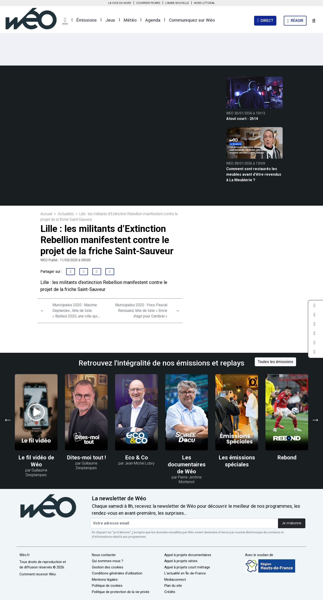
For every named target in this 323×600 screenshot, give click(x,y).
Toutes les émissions (275, 361)
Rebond (287, 457)
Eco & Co (136, 457)
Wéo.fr (24, 555)
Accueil (46, 214)
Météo (130, 20)
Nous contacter (104, 555)
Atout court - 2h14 (242, 118)
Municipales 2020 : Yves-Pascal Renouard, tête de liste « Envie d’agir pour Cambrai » (141, 310)
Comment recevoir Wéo (37, 574)
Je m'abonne (291, 523)
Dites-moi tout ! (86, 457)
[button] (65, 21)
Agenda (152, 20)
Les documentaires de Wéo (187, 464)
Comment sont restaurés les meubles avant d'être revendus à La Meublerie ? (253, 174)
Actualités (66, 214)
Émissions (86, 20)
